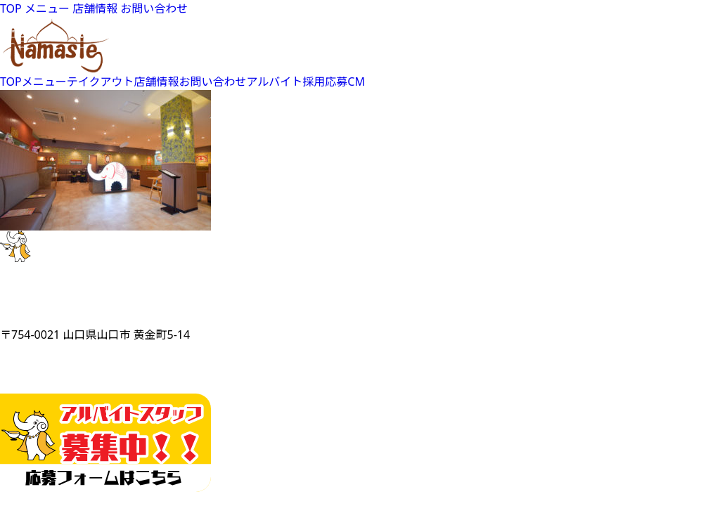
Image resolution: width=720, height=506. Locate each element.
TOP (11, 8)
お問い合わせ (154, 8)
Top (686, 472)
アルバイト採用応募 (297, 81)
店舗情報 (94, 8)
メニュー (47, 8)
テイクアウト (100, 81)
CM (356, 81)
